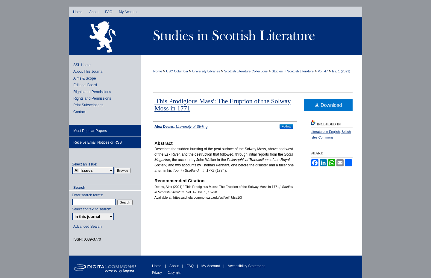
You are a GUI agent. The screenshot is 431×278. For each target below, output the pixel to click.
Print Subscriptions (88, 105)
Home (157, 71)
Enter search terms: (87, 195)
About (174, 266)
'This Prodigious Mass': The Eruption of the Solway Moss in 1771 (222, 104)
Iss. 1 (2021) (341, 71)
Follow (286, 126)
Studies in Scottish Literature (251, 36)
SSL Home (82, 65)
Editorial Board (85, 85)
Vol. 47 (323, 71)
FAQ (190, 266)
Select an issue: (84, 164)
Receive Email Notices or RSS (97, 142)
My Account (210, 266)
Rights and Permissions (92, 92)
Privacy (157, 272)
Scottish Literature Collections (246, 71)
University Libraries (206, 71)
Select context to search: (91, 209)
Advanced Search (87, 226)
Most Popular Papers (90, 131)
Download (328, 105)
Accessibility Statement (246, 266)
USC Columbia (177, 71)
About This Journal (88, 71)
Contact (79, 112)
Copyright (174, 272)
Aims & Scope (84, 78)
